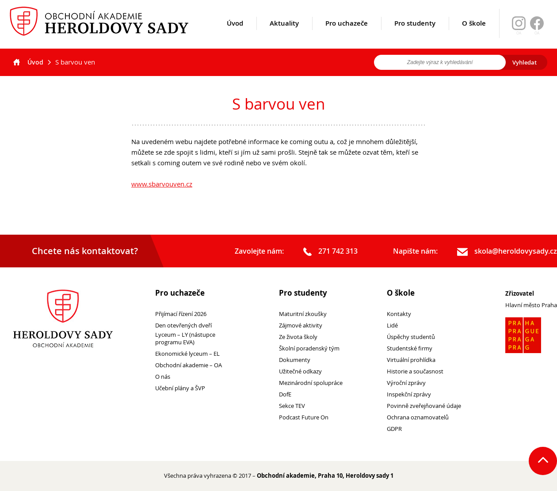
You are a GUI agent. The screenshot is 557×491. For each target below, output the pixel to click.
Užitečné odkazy (300, 371)
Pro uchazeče (346, 34)
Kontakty (399, 314)
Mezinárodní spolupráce (311, 383)
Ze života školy (298, 337)
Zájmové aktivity (300, 325)
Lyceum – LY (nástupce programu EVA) (185, 338)
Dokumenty (294, 360)
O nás (162, 377)
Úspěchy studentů (411, 337)
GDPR (394, 429)
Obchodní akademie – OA (188, 365)
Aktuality (284, 34)
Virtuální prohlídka (411, 360)
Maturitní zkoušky (303, 314)
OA (536, 33)
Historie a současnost (415, 371)
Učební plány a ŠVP (180, 388)
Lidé (392, 325)
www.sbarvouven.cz (161, 183)
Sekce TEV (292, 406)
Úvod (235, 34)
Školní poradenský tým (309, 348)
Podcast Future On (303, 417)
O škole (474, 34)
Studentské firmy (409, 348)
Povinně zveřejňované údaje (424, 406)
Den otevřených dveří (183, 325)
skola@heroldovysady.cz (507, 251)
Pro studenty (414, 34)
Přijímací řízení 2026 (180, 314)
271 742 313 (330, 251)
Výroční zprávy (406, 383)
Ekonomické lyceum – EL (187, 354)
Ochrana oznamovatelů (418, 417)
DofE (285, 394)
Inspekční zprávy (409, 394)
